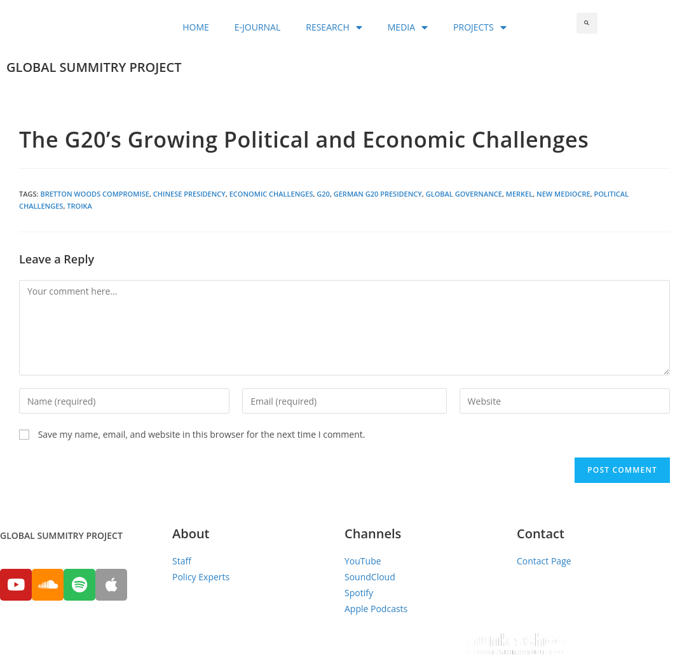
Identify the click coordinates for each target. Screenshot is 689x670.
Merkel (519, 194)
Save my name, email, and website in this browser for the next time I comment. (201, 434)
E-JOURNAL (257, 27)
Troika (79, 206)
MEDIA (408, 27)
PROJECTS (480, 27)
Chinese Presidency (189, 194)
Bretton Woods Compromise (94, 194)
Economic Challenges (271, 194)
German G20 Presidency (378, 194)
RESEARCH (334, 27)
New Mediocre (563, 194)
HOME (195, 27)
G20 (323, 194)
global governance (464, 194)
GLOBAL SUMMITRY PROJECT (93, 67)
